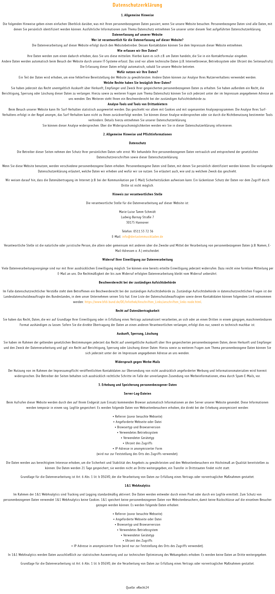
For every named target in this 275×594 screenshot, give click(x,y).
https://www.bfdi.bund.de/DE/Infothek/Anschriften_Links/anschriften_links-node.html (143, 302)
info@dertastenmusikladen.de (142, 237)
